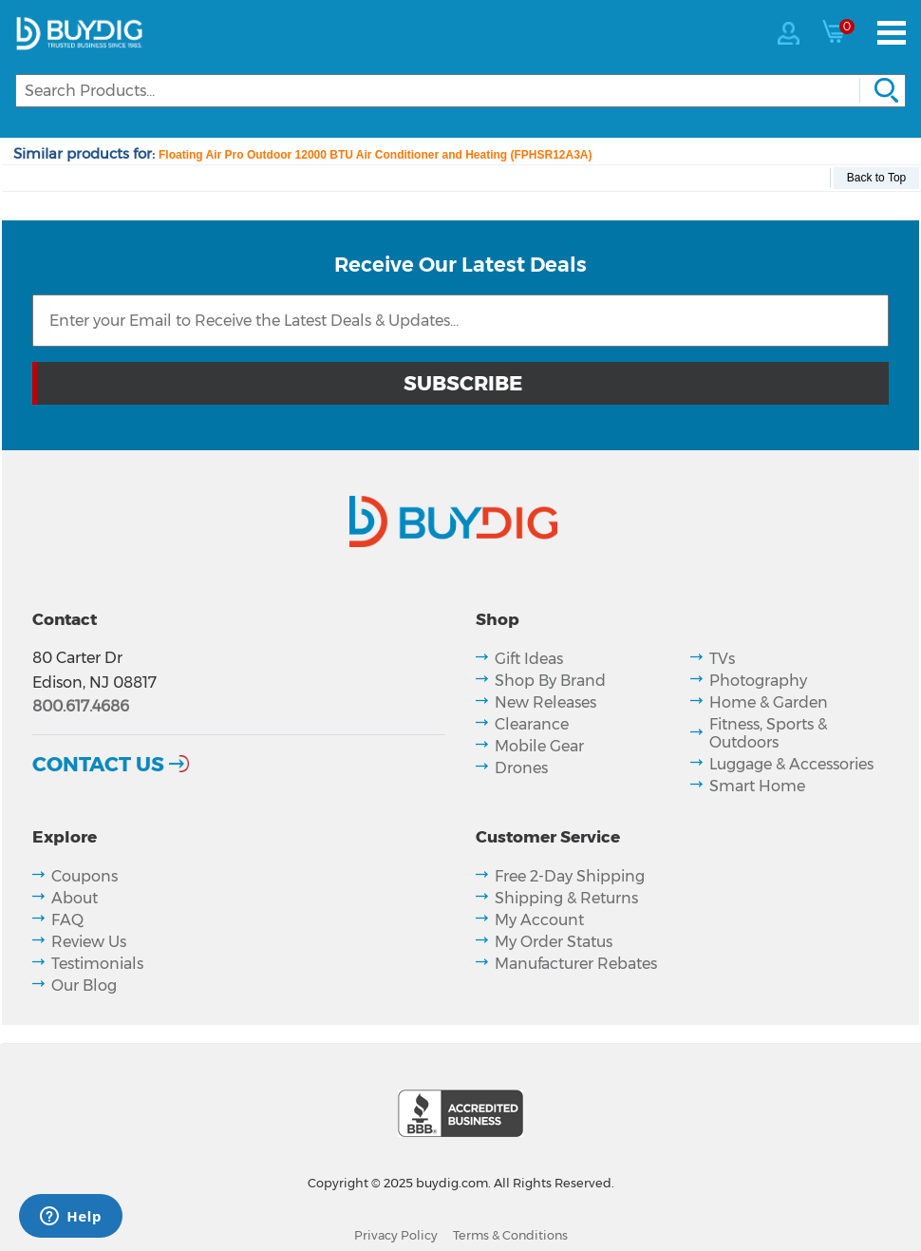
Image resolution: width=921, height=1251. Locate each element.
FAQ (67, 920)
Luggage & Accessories (791, 764)
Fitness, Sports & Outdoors (768, 733)
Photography (758, 681)
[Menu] (891, 33)
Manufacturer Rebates (576, 964)
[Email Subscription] (460, 320)
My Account (539, 920)
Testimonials (97, 964)
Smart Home (757, 786)
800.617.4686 (80, 706)
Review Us (88, 942)
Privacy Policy (396, 1235)
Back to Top (876, 177)
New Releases (545, 702)
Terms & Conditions (510, 1235)
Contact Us (98, 763)
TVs (722, 659)
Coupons (84, 876)
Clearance (532, 724)
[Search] (460, 90)
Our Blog (84, 985)
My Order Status (553, 942)
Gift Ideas (529, 659)
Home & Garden (768, 702)
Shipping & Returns (566, 898)
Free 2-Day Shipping (570, 876)
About (74, 898)
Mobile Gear (539, 746)
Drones (521, 768)
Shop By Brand (550, 681)
